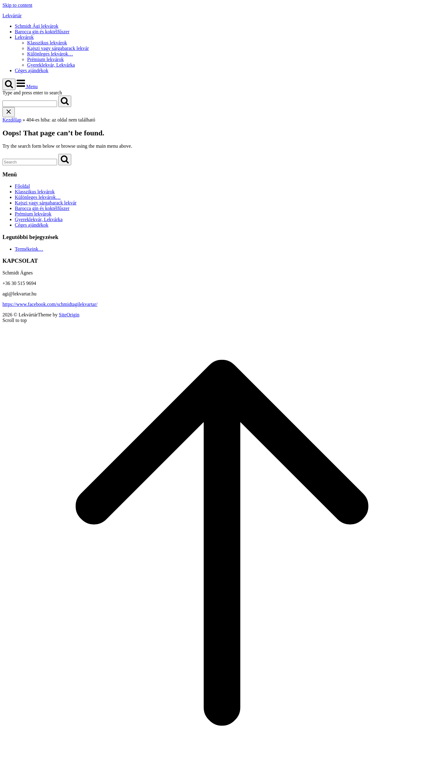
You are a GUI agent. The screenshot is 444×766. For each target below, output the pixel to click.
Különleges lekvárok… (50, 53)
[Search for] (29, 104)
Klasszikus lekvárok (47, 42)
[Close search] (8, 112)
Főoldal (22, 186)
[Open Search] (8, 84)
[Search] (64, 101)
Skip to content (17, 5)
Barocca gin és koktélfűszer (42, 31)
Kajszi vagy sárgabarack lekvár (58, 48)
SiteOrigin (69, 314)
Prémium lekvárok (45, 59)
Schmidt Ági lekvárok (36, 26)
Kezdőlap (11, 119)
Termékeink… (29, 249)
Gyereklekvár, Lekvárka (51, 65)
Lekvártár (12, 15)
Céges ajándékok (31, 70)
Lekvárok (24, 37)
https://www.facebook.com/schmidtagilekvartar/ (49, 304)
